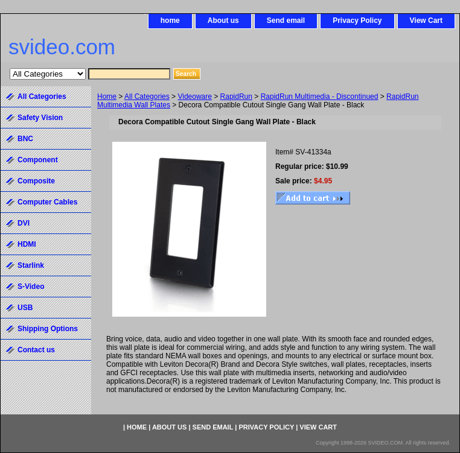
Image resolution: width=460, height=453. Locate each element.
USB (25, 307)
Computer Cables (47, 202)
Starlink (31, 265)
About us (223, 20)
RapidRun (236, 96)
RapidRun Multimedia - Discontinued (320, 96)
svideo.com (61, 47)
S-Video (31, 286)
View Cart (426, 20)
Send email (286, 20)
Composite (36, 181)
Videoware (194, 96)
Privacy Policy (357, 20)
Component (38, 160)
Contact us (36, 350)
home (170, 20)
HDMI (27, 244)
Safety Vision (40, 117)
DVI (24, 223)
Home (107, 96)
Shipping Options (48, 329)
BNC (25, 139)
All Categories (147, 96)
